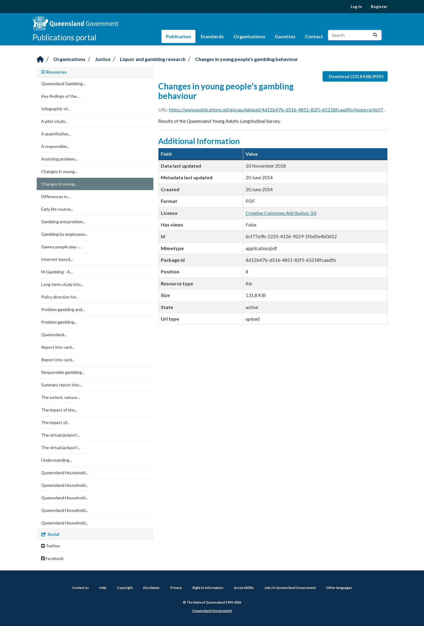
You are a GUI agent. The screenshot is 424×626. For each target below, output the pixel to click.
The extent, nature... (60, 397)
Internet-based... (57, 259)
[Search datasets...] (355, 35)
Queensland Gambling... (63, 83)
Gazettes (285, 36)
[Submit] (375, 35)
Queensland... (54, 334)
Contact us (80, 588)
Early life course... (57, 209)
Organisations (249, 36)
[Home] (40, 59)
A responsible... (55, 146)
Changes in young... (59, 171)
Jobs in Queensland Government (290, 588)
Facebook (52, 558)
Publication (178, 36)
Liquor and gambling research (153, 59)
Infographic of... (55, 108)
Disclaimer (151, 588)
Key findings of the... (60, 96)
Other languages (339, 588)
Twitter (50, 545)
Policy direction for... (59, 296)
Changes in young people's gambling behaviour (246, 59)
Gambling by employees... (64, 234)
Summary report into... (61, 384)
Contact (314, 36)
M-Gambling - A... (57, 271)
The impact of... (55, 422)
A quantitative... (56, 133)
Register (379, 6)
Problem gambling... (59, 322)
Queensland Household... (64, 472)
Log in (356, 6)
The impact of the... (59, 409)
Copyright (125, 588)
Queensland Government (212, 611)
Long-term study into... (62, 284)
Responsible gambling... (62, 372)
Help (103, 588)
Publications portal (64, 37)
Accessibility (244, 588)
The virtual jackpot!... (60, 434)
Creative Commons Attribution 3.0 (281, 213)
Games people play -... (61, 246)
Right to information (207, 588)
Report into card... (57, 347)
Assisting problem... (59, 158)
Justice (102, 59)
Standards (212, 36)
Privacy (176, 588)
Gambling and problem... (63, 221)
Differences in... (55, 196)
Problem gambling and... (63, 309)
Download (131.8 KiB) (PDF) (356, 76)
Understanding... (56, 460)
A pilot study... (54, 121)
